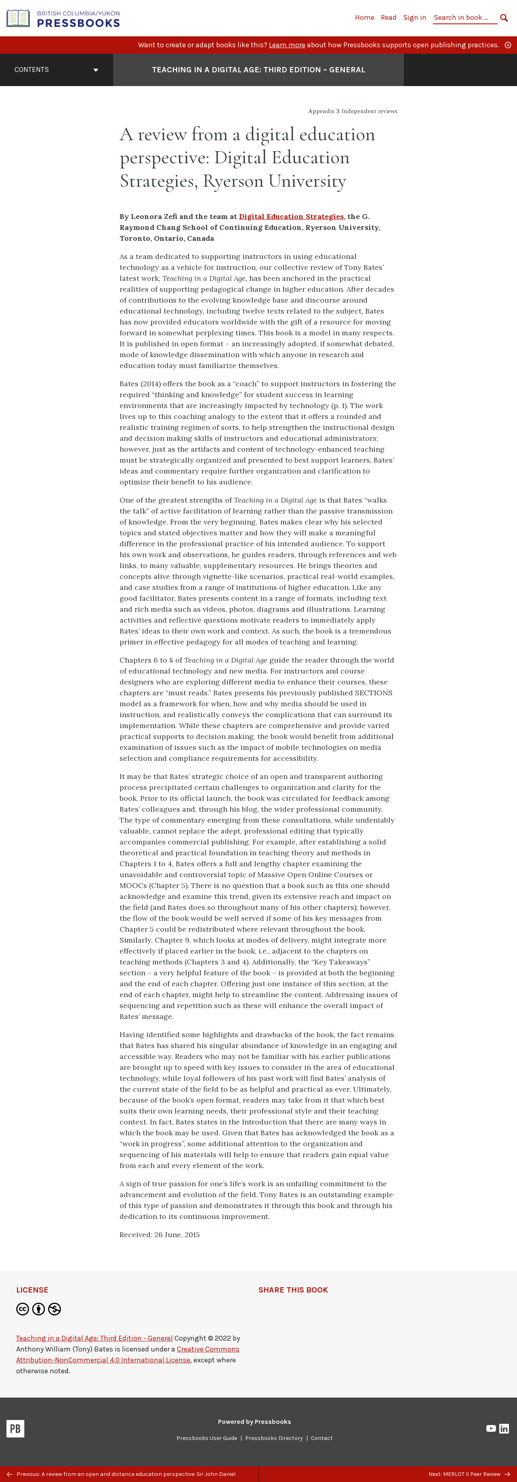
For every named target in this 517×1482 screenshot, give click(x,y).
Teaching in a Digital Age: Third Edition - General (94, 1338)
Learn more (287, 44)
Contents (57, 69)
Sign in (415, 17)
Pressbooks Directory (274, 1438)
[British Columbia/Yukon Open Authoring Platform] (63, 17)
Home (364, 17)
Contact (322, 1438)
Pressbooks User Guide (207, 1438)
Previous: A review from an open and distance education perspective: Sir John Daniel (121, 1474)
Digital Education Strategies (291, 216)
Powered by (254, 1421)
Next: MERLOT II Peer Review (469, 1474)
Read (389, 17)
